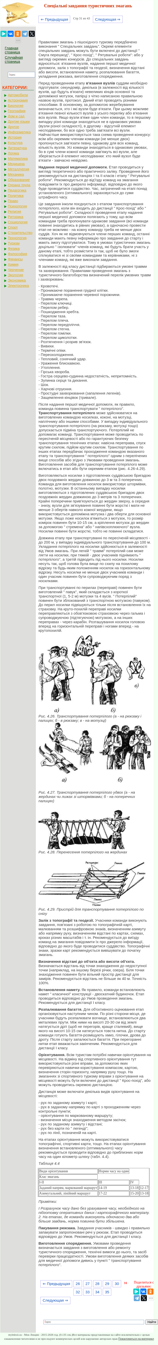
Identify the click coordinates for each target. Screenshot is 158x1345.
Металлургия (18, 169)
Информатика (19, 132)
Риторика (15, 217)
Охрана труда (19, 185)
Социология (18, 222)
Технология (17, 238)
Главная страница (12, 50)
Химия (13, 264)
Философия (17, 254)
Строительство (20, 233)
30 (117, 1283)
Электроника (18, 286)
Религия (14, 212)
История (14, 137)
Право (13, 201)
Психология (17, 206)
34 (97, 1292)
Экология (15, 275)
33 (88, 1292)
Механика (16, 174)
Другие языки (19, 121)
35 (107, 1292)
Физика (14, 249)
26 (78, 1283)
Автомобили (18, 95)
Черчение (16, 270)
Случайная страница (14, 59)
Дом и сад (16, 116)
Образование (19, 180)
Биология (15, 106)
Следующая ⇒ (107, 19)
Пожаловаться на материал (136, 1338)
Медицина (16, 164)
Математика (18, 159)
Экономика (17, 280)
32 (78, 1292)
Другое (13, 127)
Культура (15, 143)
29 (107, 1283)
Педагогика (17, 190)
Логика (13, 153)
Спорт (13, 227)
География (16, 111)
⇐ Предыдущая (54, 19)
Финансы (15, 259)
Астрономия (18, 100)
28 (97, 1283)
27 (88, 1283)
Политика (15, 196)
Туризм (13, 243)
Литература (17, 148)
